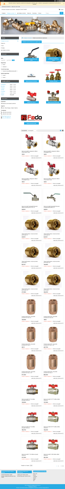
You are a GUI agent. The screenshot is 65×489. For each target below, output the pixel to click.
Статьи (39, 13)
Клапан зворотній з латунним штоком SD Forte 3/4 (50, 317)
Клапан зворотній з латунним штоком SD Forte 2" (50, 372)
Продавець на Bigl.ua (32, 486)
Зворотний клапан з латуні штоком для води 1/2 (30, 234)
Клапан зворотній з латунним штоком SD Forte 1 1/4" (50, 345)
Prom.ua (38, 485)
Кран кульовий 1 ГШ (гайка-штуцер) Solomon (30, 455)
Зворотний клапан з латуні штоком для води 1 (30, 262)
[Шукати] (61, 13)
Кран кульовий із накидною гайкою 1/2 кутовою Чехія (51, 179)
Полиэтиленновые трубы (6, 474)
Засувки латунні (53, 81)
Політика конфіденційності (44, 487)
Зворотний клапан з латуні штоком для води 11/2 (30, 289)
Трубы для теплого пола (22, 474)
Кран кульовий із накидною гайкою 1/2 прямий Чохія (29, 179)
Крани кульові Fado (31, 123)
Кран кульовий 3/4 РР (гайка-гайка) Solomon (52, 427)
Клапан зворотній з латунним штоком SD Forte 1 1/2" (28, 372)
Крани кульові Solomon (31, 81)
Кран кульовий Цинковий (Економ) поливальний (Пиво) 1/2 (51, 207)
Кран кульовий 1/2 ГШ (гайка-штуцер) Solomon (28, 400)
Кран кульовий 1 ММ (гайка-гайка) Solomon (51, 455)
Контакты (34, 13)
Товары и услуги (10, 13)
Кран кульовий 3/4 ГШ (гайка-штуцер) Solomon (28, 427)
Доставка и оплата (21, 13)
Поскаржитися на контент (33, 487)
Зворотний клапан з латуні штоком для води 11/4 (52, 262)
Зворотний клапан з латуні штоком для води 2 (52, 289)
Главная (3, 13)
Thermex (35, 476)
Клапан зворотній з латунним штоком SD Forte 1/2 (28, 317)
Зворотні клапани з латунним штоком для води (53, 59)
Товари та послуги (28, 37)
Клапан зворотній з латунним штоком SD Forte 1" (28, 345)
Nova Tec (35, 473)
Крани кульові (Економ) (53, 102)
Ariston (34, 477)
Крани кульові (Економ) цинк (31, 60)
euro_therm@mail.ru (6, 117)
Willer (34, 479)
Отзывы (3, 47)
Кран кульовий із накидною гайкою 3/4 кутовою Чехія (29, 152)
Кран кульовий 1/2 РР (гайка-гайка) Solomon (52, 400)
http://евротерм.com (6, 116)
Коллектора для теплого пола (23, 476)
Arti (34, 480)
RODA (34, 475)
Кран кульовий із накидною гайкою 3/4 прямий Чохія (51, 152)
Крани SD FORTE (31, 102)
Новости (29, 13)
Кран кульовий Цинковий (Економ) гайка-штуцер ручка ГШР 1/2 (29, 207)
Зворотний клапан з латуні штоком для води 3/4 (52, 234)
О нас (2, 45)
